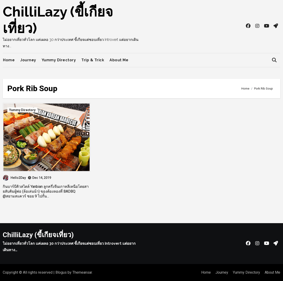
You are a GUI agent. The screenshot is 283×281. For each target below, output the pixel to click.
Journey (28, 60)
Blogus (61, 272)
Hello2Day (14, 178)
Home (9, 60)
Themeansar (82, 272)
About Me (119, 60)
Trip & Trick (92, 60)
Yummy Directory (59, 60)
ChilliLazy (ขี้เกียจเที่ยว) (38, 235)
